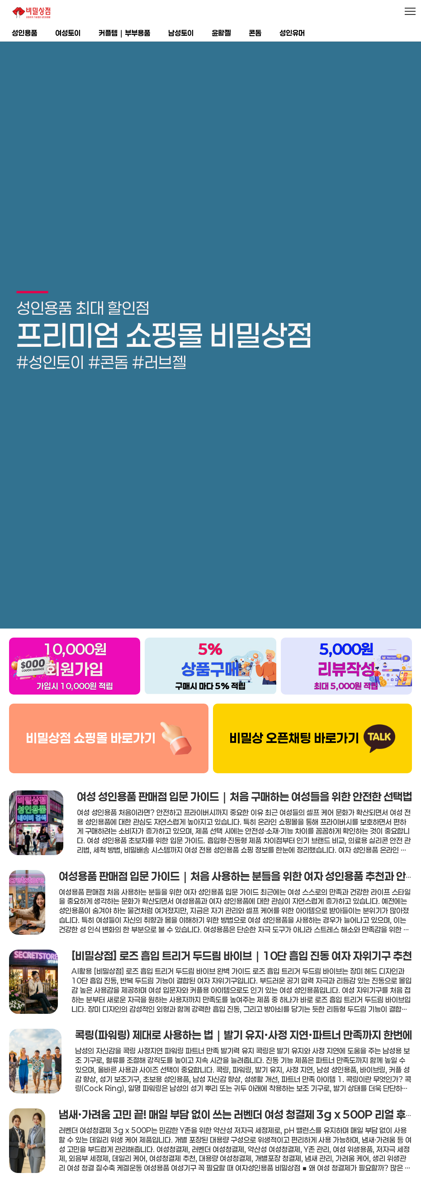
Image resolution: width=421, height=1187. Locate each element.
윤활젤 (221, 32)
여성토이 (67, 32)
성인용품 (24, 32)
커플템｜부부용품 (124, 32)
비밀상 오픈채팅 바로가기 (294, 712)
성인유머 (292, 32)
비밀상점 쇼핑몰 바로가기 (91, 712)
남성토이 (181, 32)
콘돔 (255, 32)
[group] (210, 322)
